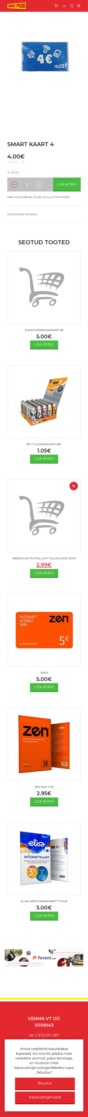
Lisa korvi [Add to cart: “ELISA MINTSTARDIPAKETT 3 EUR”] (44, 916)
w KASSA (31, 214)
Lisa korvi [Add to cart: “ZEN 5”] (44, 687)
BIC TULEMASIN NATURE (44, 444)
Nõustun (45, 1083)
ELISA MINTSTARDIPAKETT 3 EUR (44, 901)
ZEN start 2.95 (44, 787)
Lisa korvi (67, 184)
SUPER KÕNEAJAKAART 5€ (44, 330)
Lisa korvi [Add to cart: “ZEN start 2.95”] (44, 801)
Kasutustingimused (45, 1097)
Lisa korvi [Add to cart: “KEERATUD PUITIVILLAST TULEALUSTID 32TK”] (44, 573)
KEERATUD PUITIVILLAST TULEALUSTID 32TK (44, 558)
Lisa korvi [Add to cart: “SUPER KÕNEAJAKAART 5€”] (44, 344)
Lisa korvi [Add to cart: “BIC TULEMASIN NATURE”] (44, 459)
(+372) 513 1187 (47, 1035)
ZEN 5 (44, 672)
